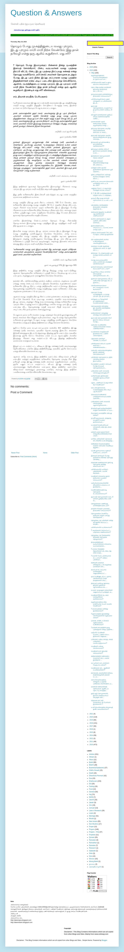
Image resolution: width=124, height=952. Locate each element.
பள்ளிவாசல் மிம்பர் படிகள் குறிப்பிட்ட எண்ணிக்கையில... (101, 345)
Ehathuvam (93, 781)
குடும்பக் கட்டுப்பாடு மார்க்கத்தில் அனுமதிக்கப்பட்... (98, 571)
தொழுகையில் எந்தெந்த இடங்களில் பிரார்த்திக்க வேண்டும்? (100, 308)
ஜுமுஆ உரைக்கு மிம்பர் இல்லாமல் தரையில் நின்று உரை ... (101, 151)
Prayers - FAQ (94, 832)
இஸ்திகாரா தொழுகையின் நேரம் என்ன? (100, 157)
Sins (90, 856)
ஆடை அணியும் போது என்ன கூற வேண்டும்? (102, 383)
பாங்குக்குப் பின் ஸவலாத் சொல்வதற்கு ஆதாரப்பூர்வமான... (100, 403)
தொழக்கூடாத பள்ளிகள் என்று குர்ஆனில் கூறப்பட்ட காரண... (102, 522)
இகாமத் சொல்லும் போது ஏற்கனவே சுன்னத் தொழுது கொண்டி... (102, 457)
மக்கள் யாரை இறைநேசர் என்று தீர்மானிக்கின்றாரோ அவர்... (101, 434)
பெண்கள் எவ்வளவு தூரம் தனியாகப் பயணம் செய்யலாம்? (100, 478)
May (93, 73)
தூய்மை (92, 864)
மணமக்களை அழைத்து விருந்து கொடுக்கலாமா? (101, 314)
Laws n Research (95, 810)
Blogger (104, 940)
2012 (92, 738)
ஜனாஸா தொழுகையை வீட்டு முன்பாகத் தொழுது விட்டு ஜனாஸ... (101, 280)
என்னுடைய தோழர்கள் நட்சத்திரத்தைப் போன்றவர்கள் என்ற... (100, 301)
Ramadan (92, 840)
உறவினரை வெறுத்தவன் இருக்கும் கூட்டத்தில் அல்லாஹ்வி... (100, 333)
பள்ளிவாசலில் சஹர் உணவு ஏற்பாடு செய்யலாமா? (101, 83)
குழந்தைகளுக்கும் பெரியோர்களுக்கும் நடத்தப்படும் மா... (99, 77)
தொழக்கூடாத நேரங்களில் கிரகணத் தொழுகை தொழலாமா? (100, 537)
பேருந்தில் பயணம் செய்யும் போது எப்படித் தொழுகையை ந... (101, 366)
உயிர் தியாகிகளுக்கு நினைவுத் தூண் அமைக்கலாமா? (102, 708)
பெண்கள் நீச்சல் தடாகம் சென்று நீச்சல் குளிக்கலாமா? (100, 597)
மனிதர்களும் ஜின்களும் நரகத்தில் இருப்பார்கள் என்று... (100, 378)
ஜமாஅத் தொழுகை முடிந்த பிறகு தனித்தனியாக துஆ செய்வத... (101, 137)
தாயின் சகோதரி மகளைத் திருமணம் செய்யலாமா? (101, 509)
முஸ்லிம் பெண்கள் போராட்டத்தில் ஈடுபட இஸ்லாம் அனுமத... (100, 634)
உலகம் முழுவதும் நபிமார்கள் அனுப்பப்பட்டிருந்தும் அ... (102, 591)
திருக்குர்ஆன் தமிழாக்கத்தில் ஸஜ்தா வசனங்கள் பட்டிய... (102, 409)
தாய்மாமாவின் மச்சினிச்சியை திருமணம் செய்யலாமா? (101, 95)
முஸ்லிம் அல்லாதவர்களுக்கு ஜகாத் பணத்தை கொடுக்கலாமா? (101, 352)
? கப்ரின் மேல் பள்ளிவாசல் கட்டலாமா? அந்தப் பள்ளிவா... (101, 558)
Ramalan (92, 845)
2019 (92, 720)
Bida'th (91, 765)
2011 (92, 741)
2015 (92, 732)
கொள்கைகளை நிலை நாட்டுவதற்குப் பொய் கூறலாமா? (100, 287)
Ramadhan (93, 843)
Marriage (92, 816)
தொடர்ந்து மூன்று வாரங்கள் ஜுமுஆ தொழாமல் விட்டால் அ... (101, 89)
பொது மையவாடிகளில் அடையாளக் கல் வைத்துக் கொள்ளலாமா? (101, 262)
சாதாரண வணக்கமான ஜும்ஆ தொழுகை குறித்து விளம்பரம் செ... (102, 464)
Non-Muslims (93, 824)
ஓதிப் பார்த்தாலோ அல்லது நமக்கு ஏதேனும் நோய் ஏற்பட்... (100, 176)
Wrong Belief (93, 861)
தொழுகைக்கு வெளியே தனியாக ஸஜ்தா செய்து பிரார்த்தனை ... (100, 515)
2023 (92, 70)
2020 (92, 717)
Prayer (91, 826)
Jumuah (92, 808)
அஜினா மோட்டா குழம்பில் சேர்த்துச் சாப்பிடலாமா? (101, 189)
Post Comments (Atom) (28, 457)
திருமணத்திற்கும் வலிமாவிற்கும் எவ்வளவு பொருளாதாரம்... (101, 544)
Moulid (91, 818)
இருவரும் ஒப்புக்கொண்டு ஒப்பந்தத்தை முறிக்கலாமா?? (100, 144)
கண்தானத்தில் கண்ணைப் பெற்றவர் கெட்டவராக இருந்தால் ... (100, 658)
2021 (92, 714)
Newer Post (15, 453)
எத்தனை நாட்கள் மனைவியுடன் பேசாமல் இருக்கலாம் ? (101, 702)
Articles (91, 754)
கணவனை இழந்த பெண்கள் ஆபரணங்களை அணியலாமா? (101, 214)
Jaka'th (91, 800)
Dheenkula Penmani (96, 776)
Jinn (90, 805)
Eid (90, 784)
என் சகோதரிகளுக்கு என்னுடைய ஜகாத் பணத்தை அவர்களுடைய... (102, 682)
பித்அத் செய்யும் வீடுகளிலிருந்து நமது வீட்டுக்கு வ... (99, 163)
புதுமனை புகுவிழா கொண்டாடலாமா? (99, 339)
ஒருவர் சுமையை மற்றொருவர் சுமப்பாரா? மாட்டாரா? (102, 268)
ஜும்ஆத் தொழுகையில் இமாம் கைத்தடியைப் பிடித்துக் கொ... (99, 695)
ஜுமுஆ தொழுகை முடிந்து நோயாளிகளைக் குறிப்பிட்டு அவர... (100, 130)
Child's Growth (94, 770)
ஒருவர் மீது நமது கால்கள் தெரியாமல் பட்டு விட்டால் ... (102, 200)
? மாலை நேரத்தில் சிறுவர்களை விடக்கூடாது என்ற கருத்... (101, 551)
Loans (91, 813)
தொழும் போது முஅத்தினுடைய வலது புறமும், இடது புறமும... (100, 294)
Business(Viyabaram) (96, 768)
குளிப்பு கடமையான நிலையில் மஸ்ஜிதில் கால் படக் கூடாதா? (102, 183)
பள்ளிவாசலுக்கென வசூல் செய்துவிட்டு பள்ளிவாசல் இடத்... (101, 101)
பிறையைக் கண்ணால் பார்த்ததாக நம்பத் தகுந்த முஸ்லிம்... (101, 396)
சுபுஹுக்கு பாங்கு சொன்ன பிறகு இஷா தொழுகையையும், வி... (100, 274)
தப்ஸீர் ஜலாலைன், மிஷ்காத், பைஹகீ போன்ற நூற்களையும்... (101, 420)
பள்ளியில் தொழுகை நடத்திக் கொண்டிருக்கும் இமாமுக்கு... (101, 359)
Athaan (91, 757)
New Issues (93, 821)
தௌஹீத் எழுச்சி (95, 867)
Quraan (91, 837)
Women (91, 859)
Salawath (92, 851)
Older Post (74, 453)
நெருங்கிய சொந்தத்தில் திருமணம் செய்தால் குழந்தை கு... (99, 207)
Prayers (91, 829)
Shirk (91, 853)
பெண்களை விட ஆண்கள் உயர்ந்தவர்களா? (100, 669)
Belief (91, 762)
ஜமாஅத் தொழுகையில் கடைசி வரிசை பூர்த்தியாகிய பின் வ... (102, 499)
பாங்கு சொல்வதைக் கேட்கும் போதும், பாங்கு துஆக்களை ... (102, 234)
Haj (90, 794)
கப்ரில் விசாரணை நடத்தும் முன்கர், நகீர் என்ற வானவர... (101, 221)
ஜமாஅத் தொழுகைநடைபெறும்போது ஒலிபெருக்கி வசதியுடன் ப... (101, 109)
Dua (90, 778)
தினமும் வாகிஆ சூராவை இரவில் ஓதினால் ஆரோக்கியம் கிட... (100, 585)
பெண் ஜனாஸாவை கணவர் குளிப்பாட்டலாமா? (101, 451)
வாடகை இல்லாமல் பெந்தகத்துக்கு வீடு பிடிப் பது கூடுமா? (101, 389)
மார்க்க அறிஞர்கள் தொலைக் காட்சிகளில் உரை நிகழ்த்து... (102, 440)
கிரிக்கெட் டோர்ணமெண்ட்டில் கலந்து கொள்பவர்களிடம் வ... (102, 255)
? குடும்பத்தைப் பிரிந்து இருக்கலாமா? (99, 610)
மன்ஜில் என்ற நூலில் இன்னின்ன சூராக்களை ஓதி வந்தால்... (102, 169)
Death (91, 773)
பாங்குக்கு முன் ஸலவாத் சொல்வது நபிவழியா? (100, 372)
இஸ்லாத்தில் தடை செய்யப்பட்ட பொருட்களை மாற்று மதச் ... (102, 227)
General (92, 792)
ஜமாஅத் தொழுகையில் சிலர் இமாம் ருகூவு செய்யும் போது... (101, 320)
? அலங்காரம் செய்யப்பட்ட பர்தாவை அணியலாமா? (101, 531)
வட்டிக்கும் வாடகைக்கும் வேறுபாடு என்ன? (100, 664)
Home (45, 453)
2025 (92, 67)
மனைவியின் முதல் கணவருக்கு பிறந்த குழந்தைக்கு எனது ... (99, 123)
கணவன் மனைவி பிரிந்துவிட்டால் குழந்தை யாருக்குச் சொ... (101, 564)
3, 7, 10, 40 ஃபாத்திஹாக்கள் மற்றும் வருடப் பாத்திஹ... (101, 194)
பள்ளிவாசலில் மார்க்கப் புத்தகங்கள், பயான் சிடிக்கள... (99, 471)
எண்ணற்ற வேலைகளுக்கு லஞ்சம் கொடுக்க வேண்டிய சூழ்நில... (102, 446)
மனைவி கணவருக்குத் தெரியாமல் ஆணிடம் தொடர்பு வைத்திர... (100, 688)
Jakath (91, 802)
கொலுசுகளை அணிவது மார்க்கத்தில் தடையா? (100, 504)
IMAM (91, 797)
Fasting (91, 786)
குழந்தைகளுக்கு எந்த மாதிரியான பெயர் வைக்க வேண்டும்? (101, 604)
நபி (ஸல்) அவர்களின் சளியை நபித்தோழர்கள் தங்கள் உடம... (102, 675)
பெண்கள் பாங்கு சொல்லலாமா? (97, 647)
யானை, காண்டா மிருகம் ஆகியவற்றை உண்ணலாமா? (100, 622)
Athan (91, 760)
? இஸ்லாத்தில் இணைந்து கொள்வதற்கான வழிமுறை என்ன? (101, 616)
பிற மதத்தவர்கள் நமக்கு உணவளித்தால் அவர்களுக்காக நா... (100, 241)
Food (91, 789)
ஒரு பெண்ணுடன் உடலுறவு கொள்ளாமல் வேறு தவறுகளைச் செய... (101, 578)
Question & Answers (46, 12)
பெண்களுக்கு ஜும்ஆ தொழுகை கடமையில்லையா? (99, 492)
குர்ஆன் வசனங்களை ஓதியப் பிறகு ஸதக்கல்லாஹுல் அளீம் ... (101, 117)
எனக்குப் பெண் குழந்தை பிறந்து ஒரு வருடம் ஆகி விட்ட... (101, 248)
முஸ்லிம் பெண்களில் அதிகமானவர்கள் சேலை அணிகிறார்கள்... (101, 327)
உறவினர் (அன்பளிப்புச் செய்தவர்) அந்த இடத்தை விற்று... (101, 427)
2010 (92, 744)
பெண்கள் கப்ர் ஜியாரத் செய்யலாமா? (99, 652)
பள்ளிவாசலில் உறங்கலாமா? (101, 527)
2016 (92, 729)
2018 (92, 723)
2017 (92, 726)
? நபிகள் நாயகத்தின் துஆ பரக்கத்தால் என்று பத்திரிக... (102, 628)
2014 (92, 735)
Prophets (92, 835)
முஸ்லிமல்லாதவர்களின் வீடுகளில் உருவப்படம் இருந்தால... (100, 485)
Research (92, 848)
